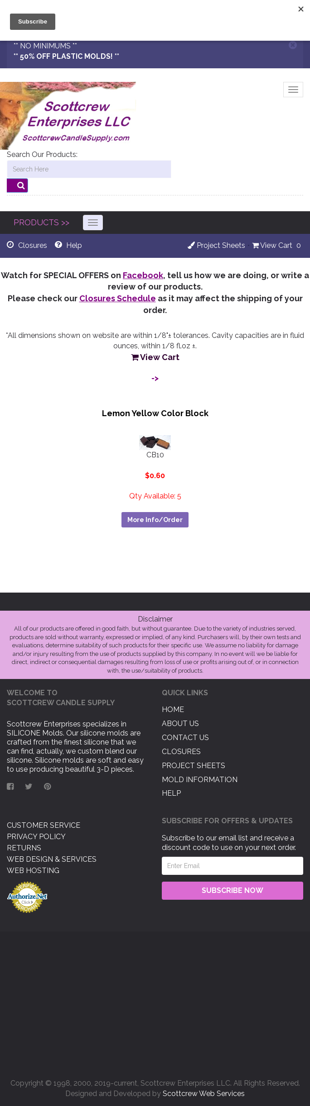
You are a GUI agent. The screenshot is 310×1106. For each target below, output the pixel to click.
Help (171, 793)
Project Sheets (216, 245)
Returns (24, 848)
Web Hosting (33, 870)
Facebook (143, 275)
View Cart (272, 245)
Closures (181, 751)
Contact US (185, 737)
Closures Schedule (117, 298)
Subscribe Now (232, 890)
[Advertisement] (155, 1001)
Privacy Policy (36, 836)
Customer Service (43, 825)
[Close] (293, 45)
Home (173, 709)
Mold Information (199, 779)
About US (180, 723)
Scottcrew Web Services (204, 1093)
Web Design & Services (52, 859)
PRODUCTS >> (41, 222)
